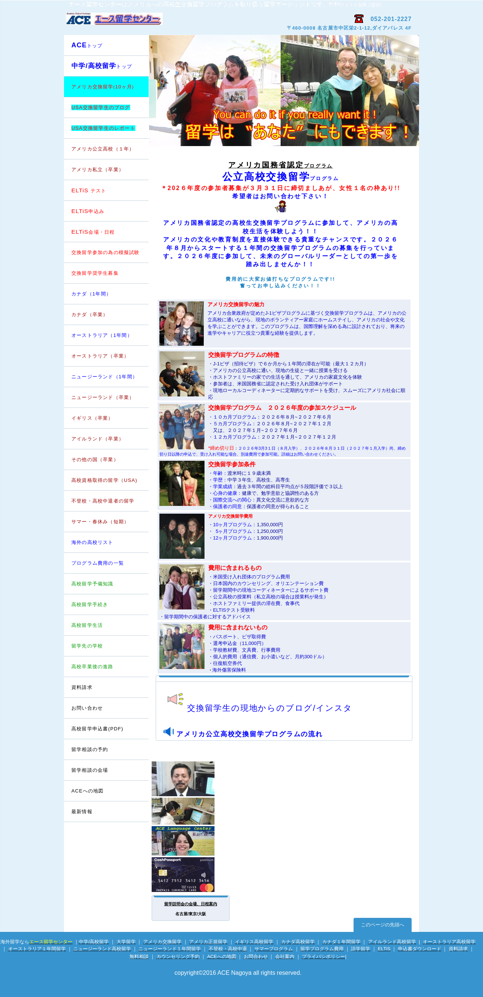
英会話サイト (191, 841)
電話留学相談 (191, 811)
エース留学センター (152, 23)
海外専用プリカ (191, 874)
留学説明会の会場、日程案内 (190, 904)
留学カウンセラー (191, 778)
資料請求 (81, 687)
